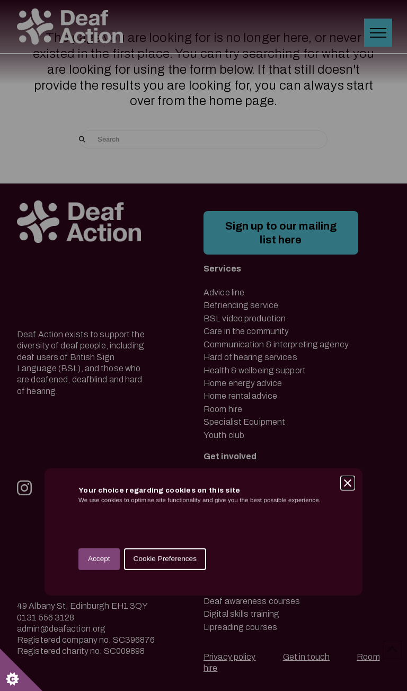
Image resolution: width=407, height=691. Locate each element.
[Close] (347, 334)
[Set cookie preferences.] (21, 670)
